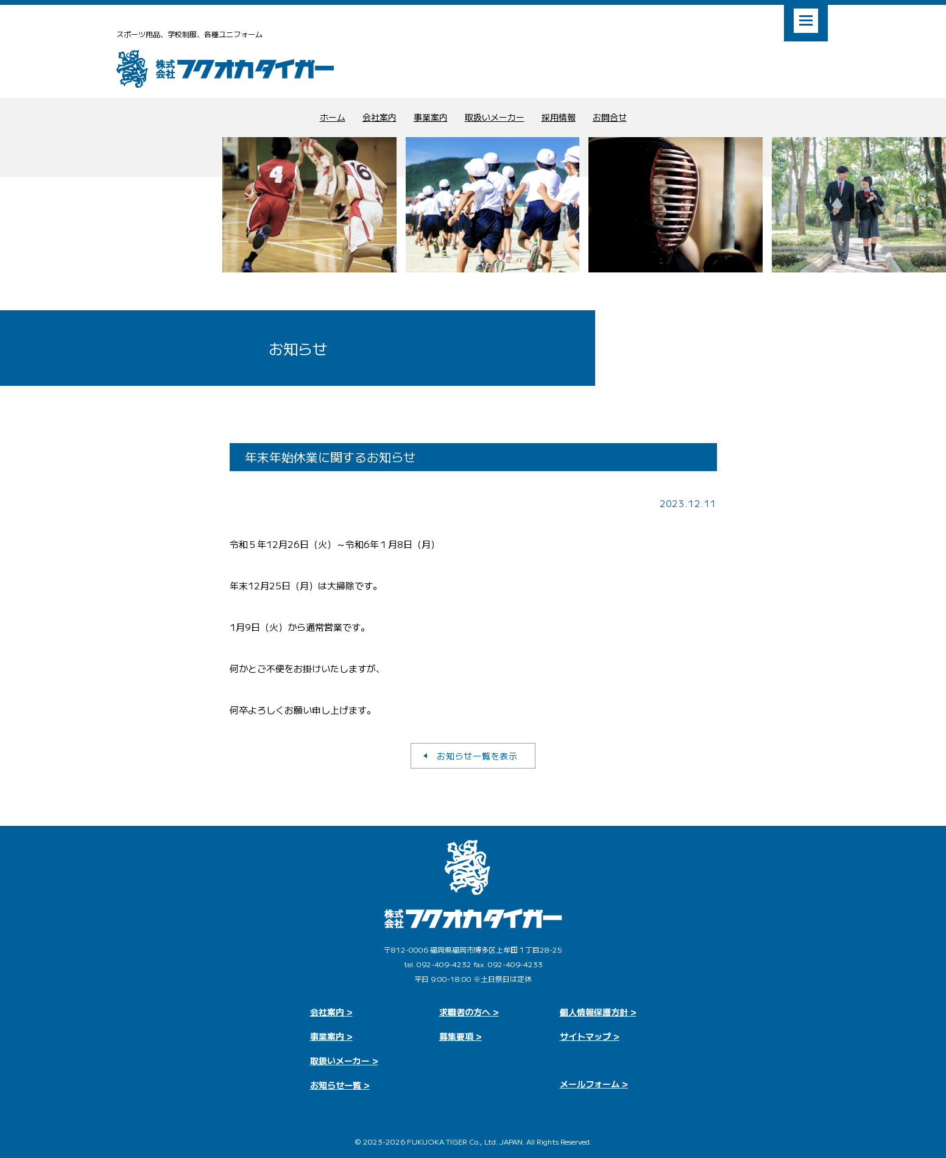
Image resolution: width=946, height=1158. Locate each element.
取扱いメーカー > (344, 1060)
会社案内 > (331, 1012)
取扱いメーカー (494, 117)
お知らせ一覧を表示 (477, 756)
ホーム (332, 117)
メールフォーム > (594, 1084)
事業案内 (431, 117)
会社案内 (379, 117)
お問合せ (610, 117)
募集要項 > (460, 1036)
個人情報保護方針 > (598, 1012)
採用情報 (559, 117)
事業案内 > (331, 1036)
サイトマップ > (589, 1036)
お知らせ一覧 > (340, 1085)
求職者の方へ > (469, 1012)
